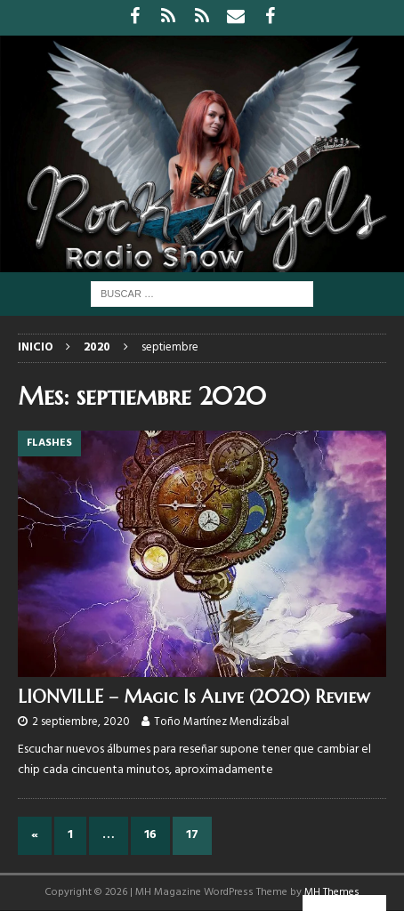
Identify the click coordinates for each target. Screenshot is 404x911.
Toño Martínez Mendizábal (221, 722)
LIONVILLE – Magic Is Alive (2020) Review (193, 697)
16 (150, 835)
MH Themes (332, 892)
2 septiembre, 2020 (81, 722)
